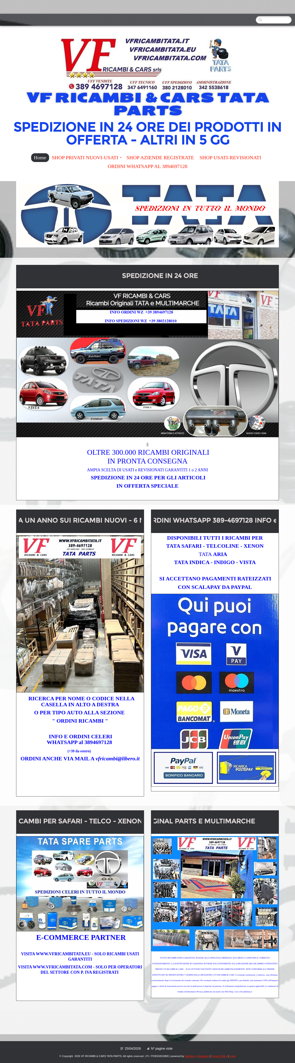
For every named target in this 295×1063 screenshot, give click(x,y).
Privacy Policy (219, 1056)
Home (40, 157)
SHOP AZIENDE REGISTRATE (160, 157)
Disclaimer (203, 1056)
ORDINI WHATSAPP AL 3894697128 (147, 166)
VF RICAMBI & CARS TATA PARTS (147, 104)
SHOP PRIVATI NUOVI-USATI (86, 157)
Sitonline (190, 1056)
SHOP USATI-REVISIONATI (230, 157)
